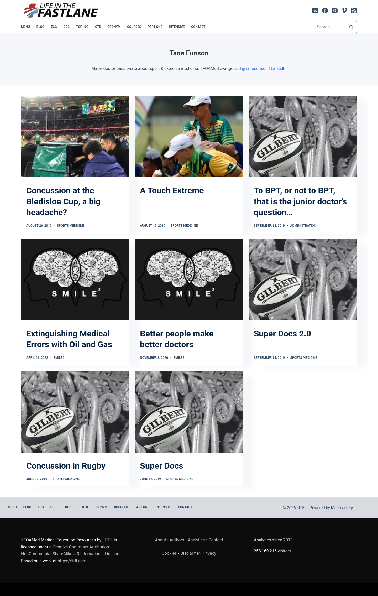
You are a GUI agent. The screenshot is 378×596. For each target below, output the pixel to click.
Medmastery (342, 507)
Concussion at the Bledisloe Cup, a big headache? (63, 201)
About (160, 539)
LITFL (107, 539)
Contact (198, 27)
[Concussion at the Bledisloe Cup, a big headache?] (75, 136)
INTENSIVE (177, 27)
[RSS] (354, 10)
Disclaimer (190, 553)
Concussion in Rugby (66, 466)
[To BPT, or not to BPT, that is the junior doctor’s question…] (303, 136)
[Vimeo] (344, 10)
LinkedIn (279, 68)
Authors (177, 539)
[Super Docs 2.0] (303, 279)
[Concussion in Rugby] (75, 412)
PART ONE (155, 27)
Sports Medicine (70, 225)
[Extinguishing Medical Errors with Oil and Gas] (75, 279)
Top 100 (82, 27)
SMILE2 (59, 358)
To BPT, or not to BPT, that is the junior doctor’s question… (300, 201)
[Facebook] (325, 10)
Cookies (170, 553)
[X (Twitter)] (315, 10)
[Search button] (351, 27)
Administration (303, 225)
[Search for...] (329, 27)
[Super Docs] (189, 412)
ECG (54, 27)
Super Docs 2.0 (282, 334)
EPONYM (114, 27)
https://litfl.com (72, 560)
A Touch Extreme (172, 190)
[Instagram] (335, 10)
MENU (25, 27)
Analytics (196, 539)
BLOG (40, 27)
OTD (98, 27)
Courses (134, 27)
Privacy (209, 553)
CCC (67, 27)
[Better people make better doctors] (189, 279)
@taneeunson (255, 68)
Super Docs (161, 466)
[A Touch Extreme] (189, 136)
